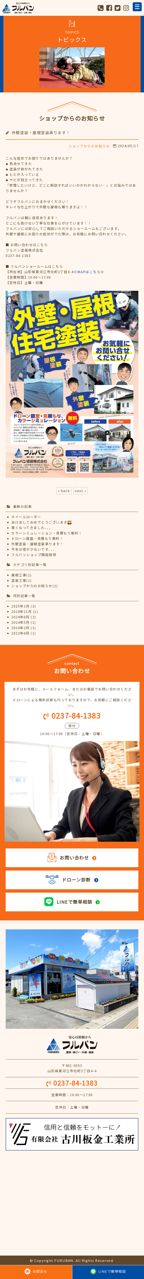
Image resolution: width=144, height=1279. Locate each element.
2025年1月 (20, 606)
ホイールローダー (26, 516)
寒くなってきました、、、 (32, 527)
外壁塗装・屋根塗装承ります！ (37, 543)
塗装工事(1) (21, 580)
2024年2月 (20, 627)
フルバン (18, 8)
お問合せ (40, 1271)
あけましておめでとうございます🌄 (41, 522)
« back (64, 490)
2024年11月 (21, 611)
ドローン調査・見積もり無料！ (37, 538)
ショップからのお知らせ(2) (34, 585)
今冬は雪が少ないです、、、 (34, 549)
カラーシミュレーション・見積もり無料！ (46, 533)
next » (80, 490)
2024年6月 (20, 616)
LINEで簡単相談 (112, 1271)
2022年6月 (20, 633)
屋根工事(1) (21, 575)
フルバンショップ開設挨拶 (33, 554)
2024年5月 (20, 622)
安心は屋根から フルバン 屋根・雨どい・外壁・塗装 (72, 1045)
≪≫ (88, 271)
